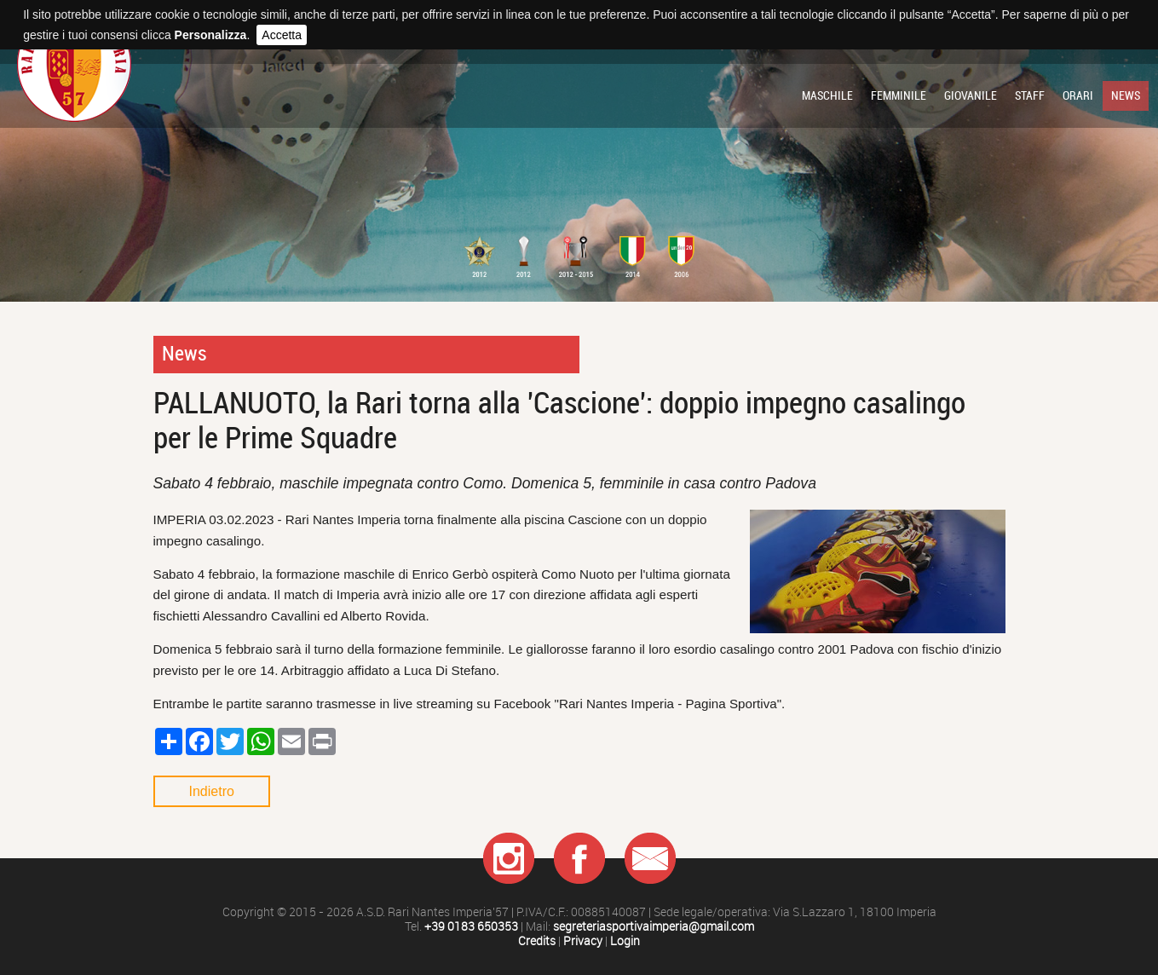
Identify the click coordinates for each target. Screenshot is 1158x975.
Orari (1078, 95)
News (1125, 95)
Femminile (898, 95)
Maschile (827, 95)
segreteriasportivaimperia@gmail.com (653, 927)
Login (625, 941)
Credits (537, 941)
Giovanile (970, 95)
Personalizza (211, 35)
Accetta (282, 35)
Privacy (582, 941)
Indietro (211, 791)
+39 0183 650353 (471, 927)
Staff (1030, 95)
